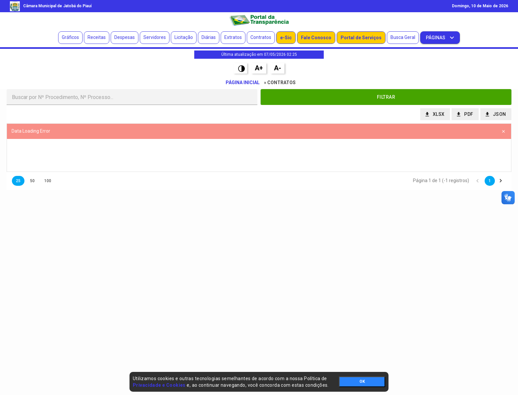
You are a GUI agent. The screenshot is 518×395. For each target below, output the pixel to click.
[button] (386, 97)
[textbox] (132, 97)
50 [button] (32, 181)
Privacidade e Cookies (159, 385)
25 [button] (18, 181)
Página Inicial (243, 82)
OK (362, 381)
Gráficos (70, 37)
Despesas (124, 37)
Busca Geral (402, 37)
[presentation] (259, 155)
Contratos (260, 37)
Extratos (233, 37)
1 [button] (490, 181)
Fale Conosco (316, 37)
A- (277, 68)
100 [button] (47, 181)
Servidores (154, 37)
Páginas (436, 37)
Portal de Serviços (361, 37)
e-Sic (286, 37)
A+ (259, 68)
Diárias (209, 37)
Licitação (183, 37)
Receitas (97, 37)
